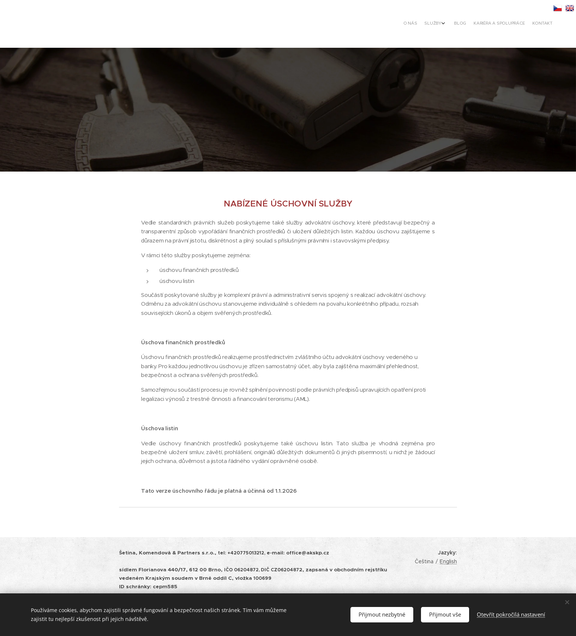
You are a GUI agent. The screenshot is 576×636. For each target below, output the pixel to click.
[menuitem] (518, 24)
